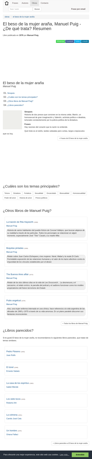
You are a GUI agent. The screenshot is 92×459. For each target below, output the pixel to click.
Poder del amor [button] (10, 198)
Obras (34, 3)
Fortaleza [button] (27, 193)
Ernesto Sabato (13, 371)
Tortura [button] (7, 193)
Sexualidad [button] (39, 193)
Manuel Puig (11, 226)
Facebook (69, 41)
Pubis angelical (15, 300)
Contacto (44, 3)
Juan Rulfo (11, 355)
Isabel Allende (12, 387)
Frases (15, 3)
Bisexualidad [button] (64, 193)
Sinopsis (10, 93)
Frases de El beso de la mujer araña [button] (74, 138)
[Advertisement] (31, 62)
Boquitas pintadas (17, 248)
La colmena (14, 415)
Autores (25, 3)
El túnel (12, 367)
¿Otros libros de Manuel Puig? (20, 101)
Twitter (77, 41)
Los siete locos (15, 399)
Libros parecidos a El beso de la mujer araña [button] (71, 443)
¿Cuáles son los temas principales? (22, 97)
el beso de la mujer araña (23, 17)
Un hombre (14, 430)
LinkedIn (85, 41)
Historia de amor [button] (26, 198)
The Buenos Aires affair (19, 274)
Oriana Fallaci (12, 434)
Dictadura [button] (16, 193)
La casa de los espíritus (20, 383)
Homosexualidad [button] (79, 193)
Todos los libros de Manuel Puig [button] (76, 323)
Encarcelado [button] (51, 193)
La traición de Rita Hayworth (22, 222)
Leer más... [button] (64, 455)
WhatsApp (60, 41)
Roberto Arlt (11, 403)
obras (7, 17)
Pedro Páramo (15, 351)
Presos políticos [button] (41, 198)
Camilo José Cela (13, 419)
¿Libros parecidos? (15, 105)
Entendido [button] (80, 455)
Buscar (37, 9)
